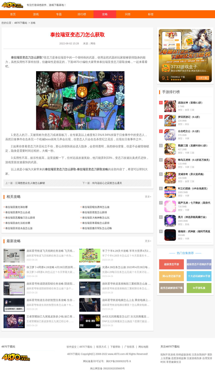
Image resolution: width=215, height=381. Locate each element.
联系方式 (101, 346)
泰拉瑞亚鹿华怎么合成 (17, 212)
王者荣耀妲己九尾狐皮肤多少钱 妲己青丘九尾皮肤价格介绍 (51, 316)
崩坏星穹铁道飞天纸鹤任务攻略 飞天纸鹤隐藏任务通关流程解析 (51, 250)
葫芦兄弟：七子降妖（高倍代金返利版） (194, 203)
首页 (13, 14)
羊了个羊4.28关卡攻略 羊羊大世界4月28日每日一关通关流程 (126, 250)
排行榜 (82, 14)
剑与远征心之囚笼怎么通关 (102, 183)
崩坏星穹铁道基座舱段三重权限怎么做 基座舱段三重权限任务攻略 (126, 283)
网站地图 (143, 346)
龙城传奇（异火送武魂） (191, 174)
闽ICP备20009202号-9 (118, 361)
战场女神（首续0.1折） (191, 102)
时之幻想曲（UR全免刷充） (193, 188)
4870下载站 (20, 22)
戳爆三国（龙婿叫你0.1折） (193, 145)
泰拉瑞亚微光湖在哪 (16, 207)
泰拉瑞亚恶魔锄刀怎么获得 (20, 217)
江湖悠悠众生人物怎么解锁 (25, 183)
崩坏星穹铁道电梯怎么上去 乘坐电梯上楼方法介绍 (126, 300)
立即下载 (202, 78)
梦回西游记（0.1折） (189, 117)
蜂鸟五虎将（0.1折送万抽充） (194, 159)
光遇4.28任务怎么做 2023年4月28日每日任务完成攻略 (126, 267)
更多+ (148, 196)
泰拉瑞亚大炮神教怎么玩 (95, 217)
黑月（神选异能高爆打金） (193, 217)
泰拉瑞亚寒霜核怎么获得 (95, 222)
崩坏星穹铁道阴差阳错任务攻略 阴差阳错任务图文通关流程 (51, 283)
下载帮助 (115, 346)
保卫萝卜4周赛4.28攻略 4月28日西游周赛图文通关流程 (51, 267)
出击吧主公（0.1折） (189, 131)
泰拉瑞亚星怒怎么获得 (94, 212)
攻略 (105, 14)
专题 (59, 14)
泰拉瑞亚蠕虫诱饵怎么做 (95, 207)
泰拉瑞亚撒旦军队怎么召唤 (97, 228)
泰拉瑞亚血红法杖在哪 (17, 222)
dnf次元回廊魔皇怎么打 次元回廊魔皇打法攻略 (126, 316)
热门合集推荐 (185, 253)
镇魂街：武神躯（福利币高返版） (194, 232)
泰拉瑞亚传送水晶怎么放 (19, 228)
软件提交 (72, 346)
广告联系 (129, 346)
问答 (128, 14)
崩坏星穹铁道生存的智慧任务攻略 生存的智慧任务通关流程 (51, 300)
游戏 (36, 14)
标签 (151, 14)
